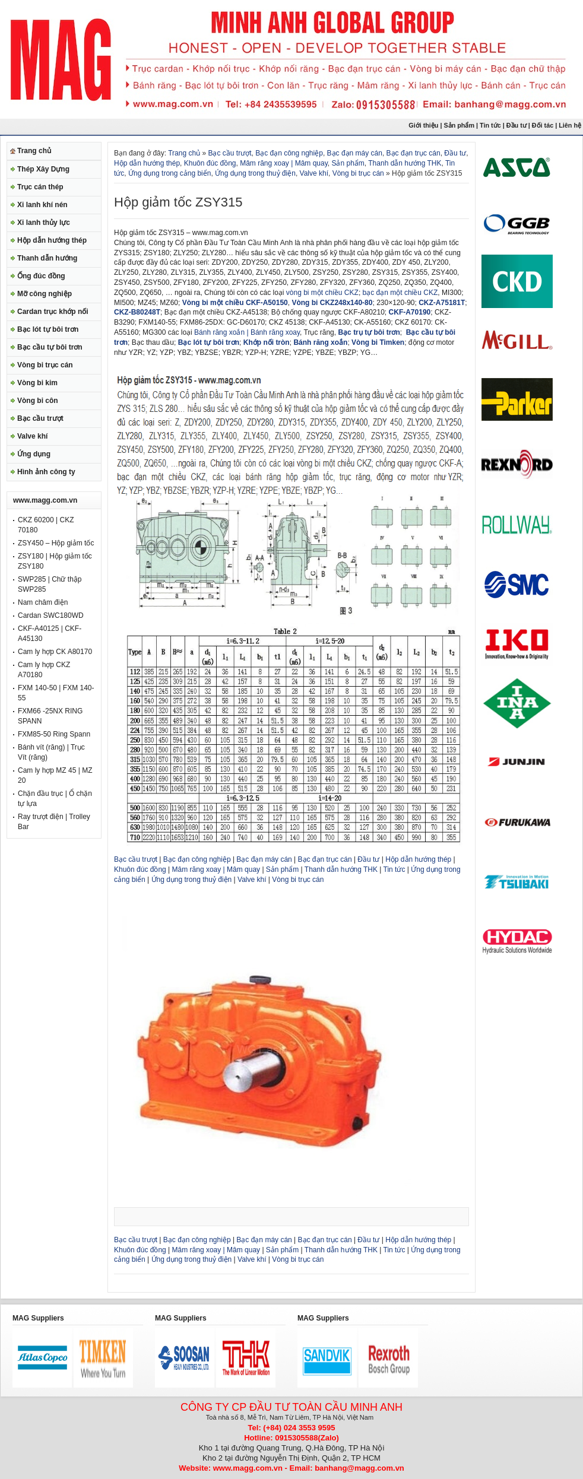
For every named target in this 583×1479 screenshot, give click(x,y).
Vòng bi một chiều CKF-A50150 (235, 303)
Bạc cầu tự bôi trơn (50, 347)
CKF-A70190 (410, 312)
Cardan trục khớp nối (52, 311)
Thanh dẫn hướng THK (404, 163)
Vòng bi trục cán (45, 365)
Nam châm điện (43, 602)
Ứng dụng (33, 454)
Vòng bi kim (37, 383)
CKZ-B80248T (137, 312)
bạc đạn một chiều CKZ (400, 292)
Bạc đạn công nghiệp (289, 153)
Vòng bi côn (37, 400)
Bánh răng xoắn (320, 342)
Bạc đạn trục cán (413, 153)
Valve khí (32, 436)
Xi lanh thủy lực (43, 222)
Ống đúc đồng (41, 276)
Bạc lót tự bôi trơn (47, 329)
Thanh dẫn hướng (47, 258)
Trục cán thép (40, 187)
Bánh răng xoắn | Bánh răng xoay (247, 332)
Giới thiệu (423, 125)
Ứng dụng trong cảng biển (169, 173)
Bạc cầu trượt (40, 418)
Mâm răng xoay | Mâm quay (284, 163)
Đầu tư (517, 125)
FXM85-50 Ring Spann (54, 734)
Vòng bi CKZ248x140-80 (332, 303)
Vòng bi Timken (377, 342)
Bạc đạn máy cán (354, 153)
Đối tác (542, 125)
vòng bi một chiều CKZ (322, 292)
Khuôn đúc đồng (210, 163)
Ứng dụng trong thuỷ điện (255, 173)
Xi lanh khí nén (42, 205)
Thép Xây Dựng (43, 169)
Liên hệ (571, 125)
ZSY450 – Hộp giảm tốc (56, 543)
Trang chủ (34, 151)
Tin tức (490, 125)
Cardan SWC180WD (51, 615)
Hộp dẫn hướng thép (52, 240)
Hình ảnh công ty (46, 472)
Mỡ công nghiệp (44, 294)
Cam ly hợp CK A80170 (55, 652)
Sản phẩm (458, 125)
